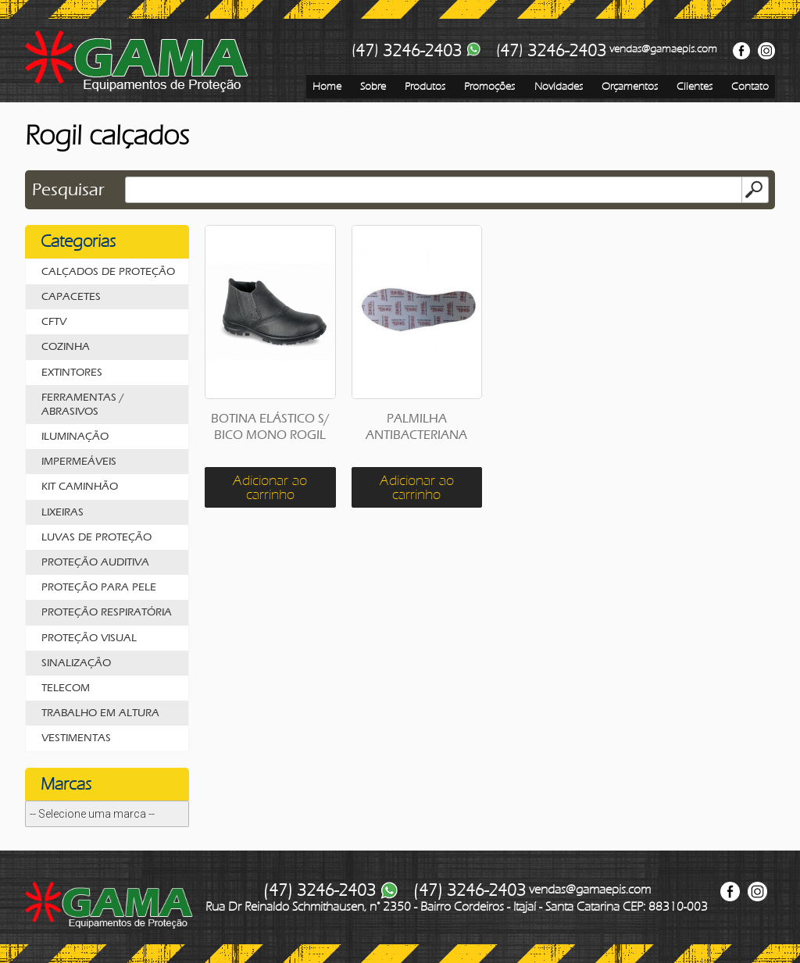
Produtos (425, 86)
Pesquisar (68, 190)
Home (326, 86)
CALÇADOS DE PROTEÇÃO (108, 271)
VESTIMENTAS (76, 737)
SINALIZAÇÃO (76, 662)
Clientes (694, 86)
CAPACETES (71, 296)
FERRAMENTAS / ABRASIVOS (82, 404)
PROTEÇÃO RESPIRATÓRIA (106, 612)
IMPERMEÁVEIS (78, 461)
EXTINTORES (71, 372)
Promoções (489, 86)
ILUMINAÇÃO (75, 436)
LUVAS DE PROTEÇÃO (96, 537)
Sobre (373, 86)
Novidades (558, 86)
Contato (750, 86)
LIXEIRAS (62, 512)
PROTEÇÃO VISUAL (89, 637)
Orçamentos (630, 86)
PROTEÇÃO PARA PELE (98, 587)
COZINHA (65, 346)
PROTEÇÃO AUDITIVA (95, 562)
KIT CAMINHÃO (79, 486)
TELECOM (65, 687)
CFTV (53, 321)
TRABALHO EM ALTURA (100, 712)
